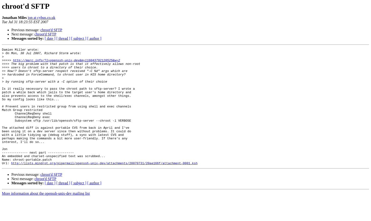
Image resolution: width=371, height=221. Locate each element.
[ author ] (94, 38)
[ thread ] (63, 38)
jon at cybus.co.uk (41, 18)
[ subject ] (78, 38)
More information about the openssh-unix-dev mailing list (46, 217)
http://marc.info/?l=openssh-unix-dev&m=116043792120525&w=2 (66, 63)
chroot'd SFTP (51, 30)
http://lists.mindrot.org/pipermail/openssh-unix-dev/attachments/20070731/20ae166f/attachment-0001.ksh (104, 186)
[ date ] (50, 38)
